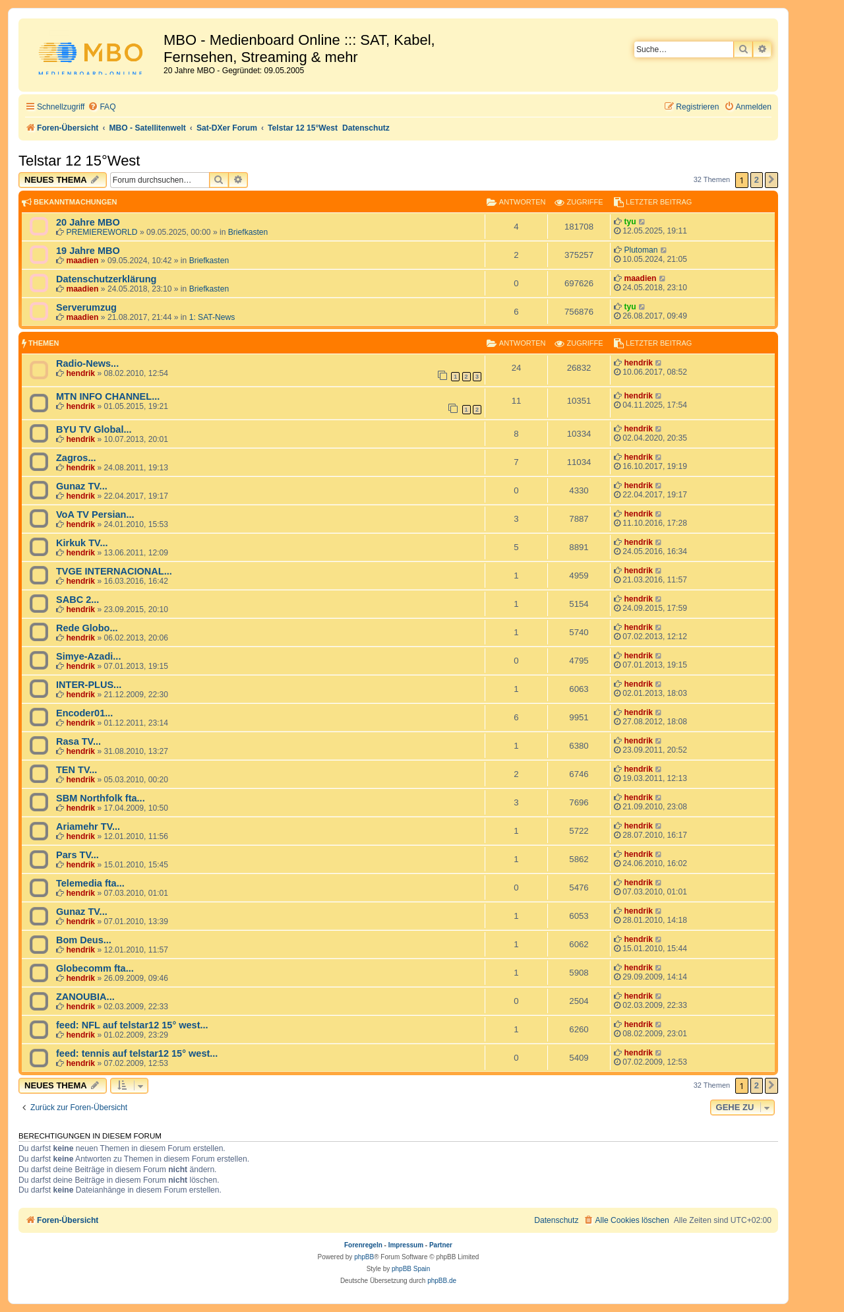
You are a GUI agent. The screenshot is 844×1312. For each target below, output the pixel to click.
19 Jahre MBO (88, 250)
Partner (440, 1245)
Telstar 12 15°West (79, 160)
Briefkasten (248, 232)
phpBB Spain (411, 1268)
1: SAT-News (212, 317)
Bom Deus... (83, 940)
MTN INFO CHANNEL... (108, 396)
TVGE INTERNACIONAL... (114, 571)
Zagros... (76, 458)
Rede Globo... (87, 628)
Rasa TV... (78, 741)
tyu (630, 221)
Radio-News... (87, 363)
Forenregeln (363, 1245)
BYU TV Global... (94, 429)
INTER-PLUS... (88, 684)
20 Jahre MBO (88, 222)
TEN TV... (76, 770)
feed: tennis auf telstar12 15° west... (137, 1053)
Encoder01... (84, 713)
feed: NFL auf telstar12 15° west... (132, 1025)
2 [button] (756, 180)
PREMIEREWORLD (101, 232)
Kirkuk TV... (82, 543)
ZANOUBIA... (85, 996)
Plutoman (640, 250)
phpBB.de (441, 1280)
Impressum (405, 1245)
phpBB (364, 1257)
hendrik (80, 373)
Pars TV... (77, 855)
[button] (771, 180)
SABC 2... (77, 599)
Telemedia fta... (90, 883)
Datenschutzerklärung (106, 279)
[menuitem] (101, 107)
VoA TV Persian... (95, 514)
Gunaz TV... (81, 486)
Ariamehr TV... (88, 826)
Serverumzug (86, 307)
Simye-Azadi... (88, 656)
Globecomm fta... (95, 968)
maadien (82, 260)
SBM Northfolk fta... (100, 798)
